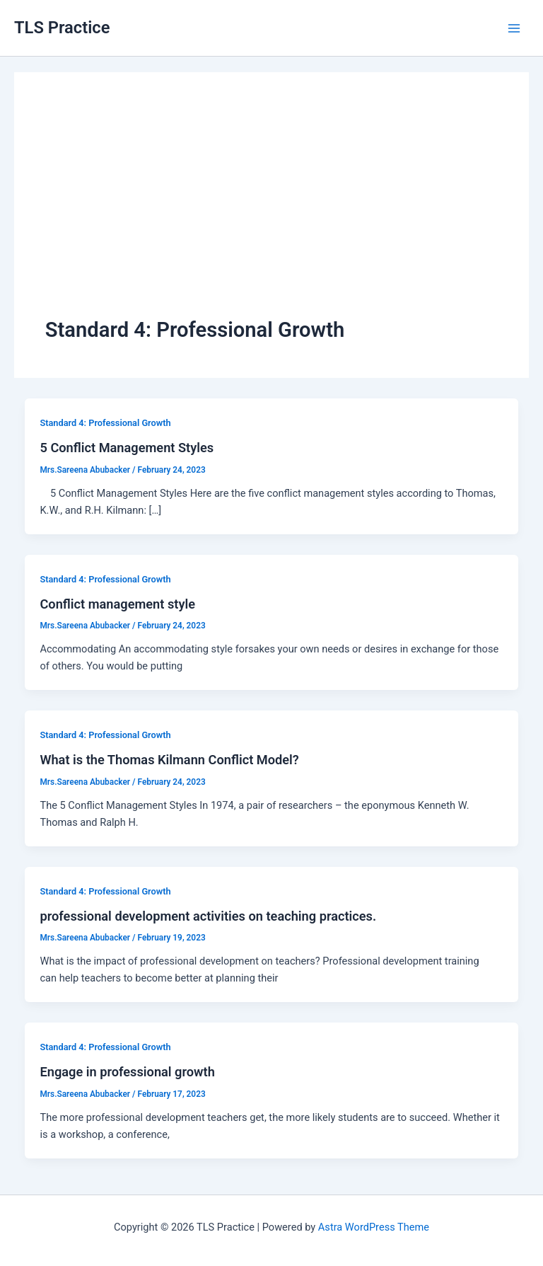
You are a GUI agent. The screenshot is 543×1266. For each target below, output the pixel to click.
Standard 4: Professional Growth (105, 423)
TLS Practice (62, 28)
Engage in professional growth (127, 1071)
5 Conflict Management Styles (127, 447)
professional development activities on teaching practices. (208, 916)
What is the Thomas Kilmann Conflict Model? (169, 759)
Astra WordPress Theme (373, 1227)
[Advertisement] (271, 209)
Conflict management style (117, 604)
